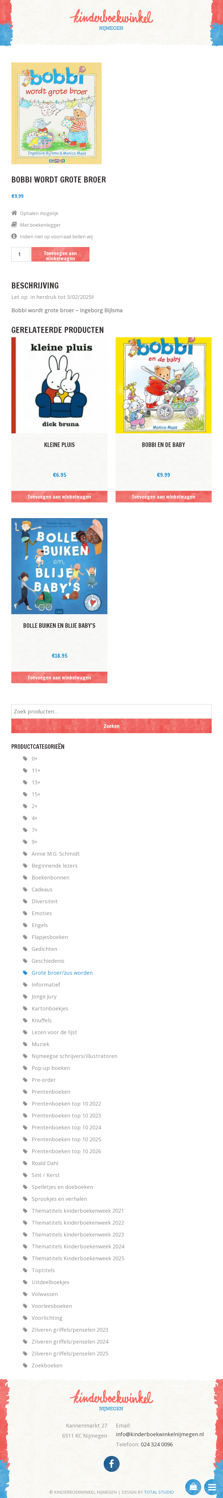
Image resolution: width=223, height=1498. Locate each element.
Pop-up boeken (51, 1067)
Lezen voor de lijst (54, 1032)
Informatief (46, 984)
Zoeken (112, 726)
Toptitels (43, 1270)
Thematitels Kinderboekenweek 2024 (78, 1246)
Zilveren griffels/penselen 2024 (70, 1341)
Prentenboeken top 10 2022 (66, 1103)
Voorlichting (47, 1317)
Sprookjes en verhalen (59, 1198)
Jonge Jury (44, 996)
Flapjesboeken (50, 936)
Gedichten (44, 948)
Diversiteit (45, 901)
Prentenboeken (51, 1091)
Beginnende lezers (55, 865)
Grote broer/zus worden (62, 972)
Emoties (42, 913)
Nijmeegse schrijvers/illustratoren (74, 1055)
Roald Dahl (45, 1163)
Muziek (40, 1044)
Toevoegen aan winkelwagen (60, 255)
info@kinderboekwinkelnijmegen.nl (160, 1434)
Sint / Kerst (46, 1174)
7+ (34, 829)
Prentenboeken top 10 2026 (66, 1151)
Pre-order (44, 1079)
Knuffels (42, 1020)
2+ (34, 806)
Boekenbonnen (50, 877)
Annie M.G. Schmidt (56, 853)
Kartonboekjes (50, 1008)
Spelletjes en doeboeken (62, 1186)
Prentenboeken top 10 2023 (66, 1115)
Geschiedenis (48, 960)
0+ (34, 758)
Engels (40, 925)
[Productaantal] (20, 254)
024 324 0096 (157, 1444)
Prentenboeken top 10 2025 (66, 1139)
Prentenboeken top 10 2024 (66, 1127)
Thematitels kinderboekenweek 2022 (78, 1222)
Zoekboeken (47, 1365)
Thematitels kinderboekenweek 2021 (78, 1210)
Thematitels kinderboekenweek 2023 (78, 1234)
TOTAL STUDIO (159, 1492)
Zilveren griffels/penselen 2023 (70, 1329)
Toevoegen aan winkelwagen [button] (59, 496)
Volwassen (45, 1293)
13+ (36, 782)
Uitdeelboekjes (50, 1282)
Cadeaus (42, 889)
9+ (34, 841)
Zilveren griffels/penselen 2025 (70, 1353)
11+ (36, 770)
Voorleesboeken (52, 1305)
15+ (36, 794)
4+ (34, 817)
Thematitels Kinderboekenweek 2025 (78, 1258)
